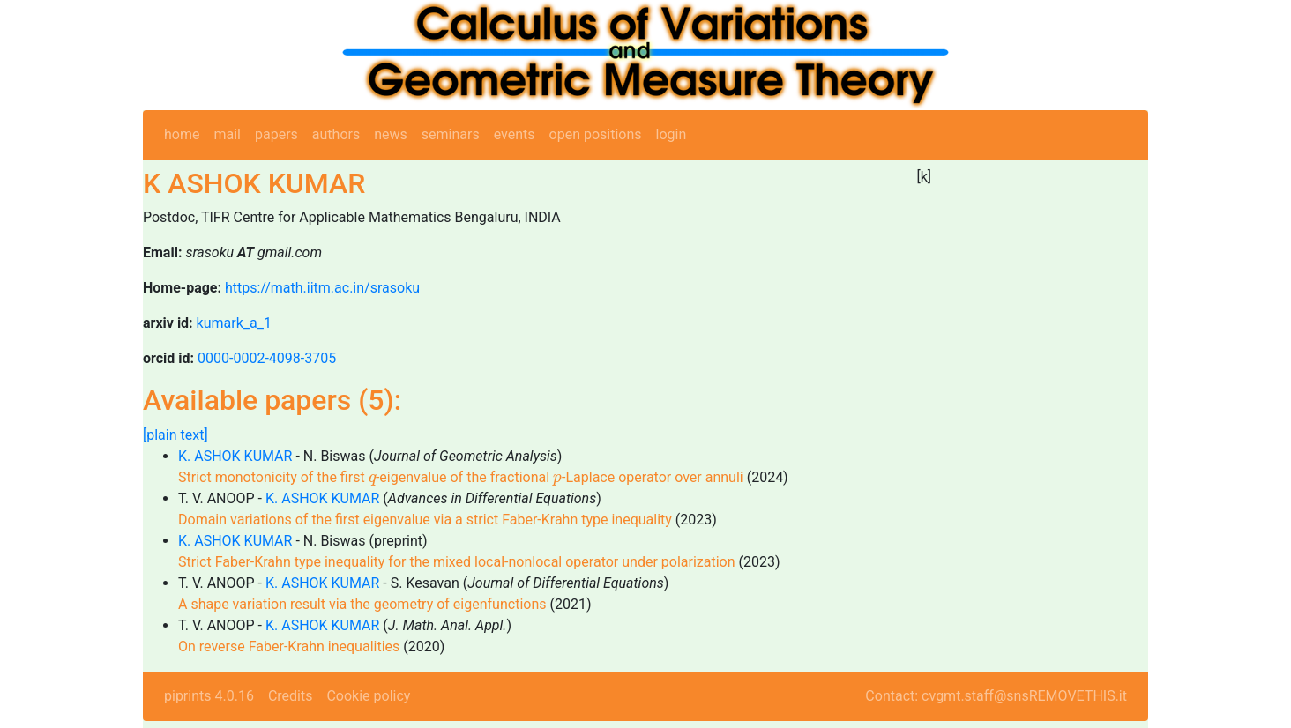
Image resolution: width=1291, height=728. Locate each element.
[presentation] (372, 480)
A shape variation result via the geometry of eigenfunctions (362, 604)
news (390, 134)
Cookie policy (368, 695)
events (514, 134)
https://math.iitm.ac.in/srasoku (322, 287)
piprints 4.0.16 (209, 695)
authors (336, 134)
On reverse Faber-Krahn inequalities (288, 646)
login (671, 134)
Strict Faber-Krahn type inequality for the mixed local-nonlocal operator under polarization (456, 561)
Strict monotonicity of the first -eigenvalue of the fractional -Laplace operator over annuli (460, 477)
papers (276, 134)
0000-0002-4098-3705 (267, 358)
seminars (451, 134)
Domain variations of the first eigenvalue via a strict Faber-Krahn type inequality (425, 519)
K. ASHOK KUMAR (235, 456)
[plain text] (175, 435)
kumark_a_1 (234, 323)
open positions (595, 134)
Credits (290, 695)
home (181, 134)
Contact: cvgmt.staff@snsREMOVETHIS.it (996, 695)
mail (227, 134)
